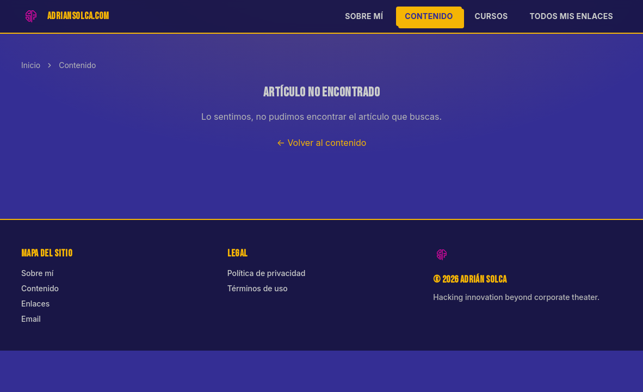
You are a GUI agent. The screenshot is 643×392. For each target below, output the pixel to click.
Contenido (429, 16)
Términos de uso (257, 288)
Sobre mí (364, 16)
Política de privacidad (266, 273)
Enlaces (35, 303)
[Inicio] (65, 16)
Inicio (30, 65)
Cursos (491, 16)
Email (31, 318)
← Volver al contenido (322, 142)
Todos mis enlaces (571, 16)
